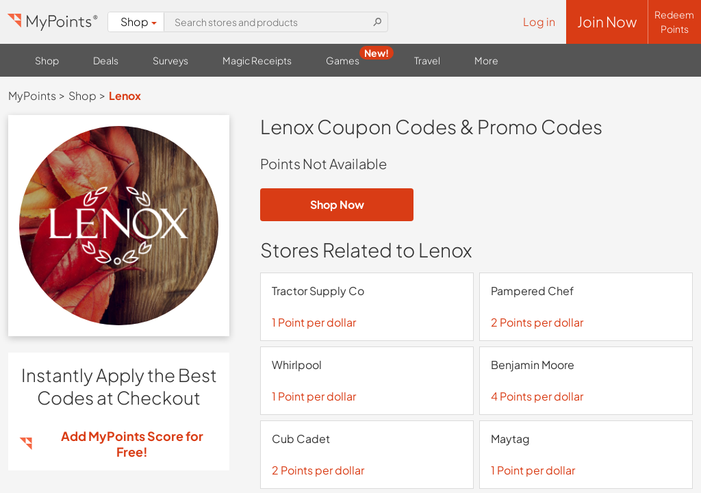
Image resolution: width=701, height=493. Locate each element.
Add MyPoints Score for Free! (132, 443)
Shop (138, 21)
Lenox (125, 95)
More (486, 60)
